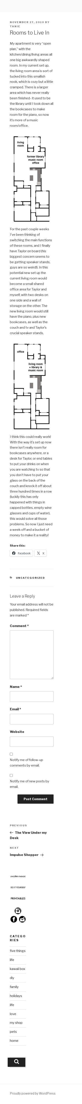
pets (13, 1032)
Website (17, 732)
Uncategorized (30, 577)
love (13, 1014)
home (14, 1041)
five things (18, 951)
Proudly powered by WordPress (33, 1093)
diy (12, 978)
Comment (19, 626)
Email (15, 709)
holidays (16, 996)
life (12, 960)
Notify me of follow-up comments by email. (26, 762)
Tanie (15, 26)
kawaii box (17, 969)
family (14, 987)
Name (16, 687)
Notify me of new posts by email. (29, 784)
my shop (16, 1023)
